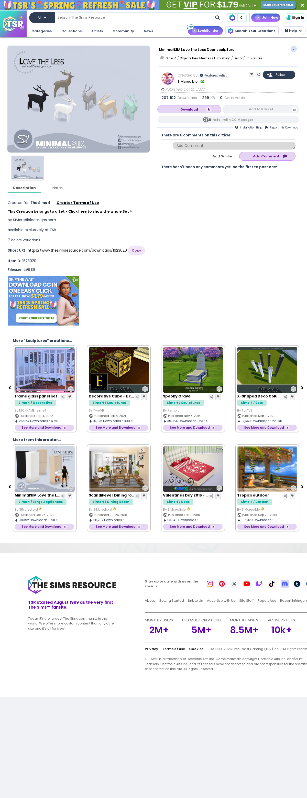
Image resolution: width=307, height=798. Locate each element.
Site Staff (246, 600)
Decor (238, 58)
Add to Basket (261, 109)
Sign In (295, 18)
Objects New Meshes (195, 58)
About (150, 600)
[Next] (302, 387)
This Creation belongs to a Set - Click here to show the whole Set (68, 211)
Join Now (270, 17)
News (148, 31)
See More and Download (41, 427)
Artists (97, 31)
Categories (41, 31)
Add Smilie (222, 156)
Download (189, 109)
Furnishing (222, 58)
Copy (136, 250)
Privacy (151, 648)
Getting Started (171, 600)
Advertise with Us (221, 600)
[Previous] (10, 387)
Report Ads (267, 600)
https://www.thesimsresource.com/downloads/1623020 (77, 250)
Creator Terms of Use (78, 202)
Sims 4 (171, 58)
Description (24, 187)
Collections (71, 31)
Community (123, 31)
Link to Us (195, 600)
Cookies (196, 648)
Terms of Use (173, 648)
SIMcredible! (188, 81)
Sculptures (254, 58)
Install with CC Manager (232, 119)
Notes (57, 187)
